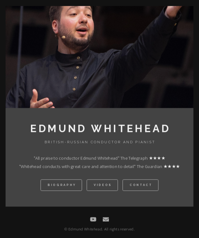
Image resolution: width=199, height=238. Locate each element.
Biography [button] (62, 185)
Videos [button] (103, 185)
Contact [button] (141, 185)
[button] (93, 219)
